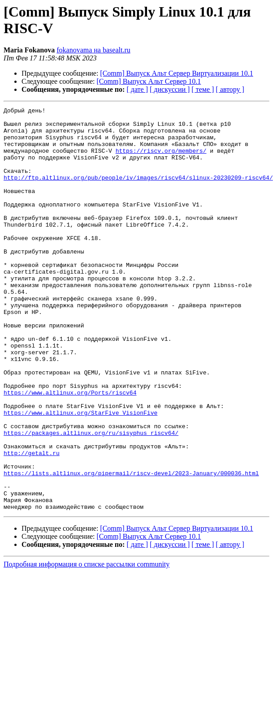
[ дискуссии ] (170, 89)
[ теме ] (202, 89)
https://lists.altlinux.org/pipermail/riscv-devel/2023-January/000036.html (131, 547)
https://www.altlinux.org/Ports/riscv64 (70, 450)
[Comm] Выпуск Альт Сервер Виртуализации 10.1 (176, 73)
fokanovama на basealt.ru (93, 50)
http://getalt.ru (32, 523)
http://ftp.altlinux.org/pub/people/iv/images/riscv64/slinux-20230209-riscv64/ (138, 192)
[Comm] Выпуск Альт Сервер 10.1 (149, 81)
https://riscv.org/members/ (161, 160)
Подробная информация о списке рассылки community (86, 645)
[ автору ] (230, 89)
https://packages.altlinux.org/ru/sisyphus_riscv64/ (91, 498)
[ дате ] (137, 89)
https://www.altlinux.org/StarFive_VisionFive (80, 474)
